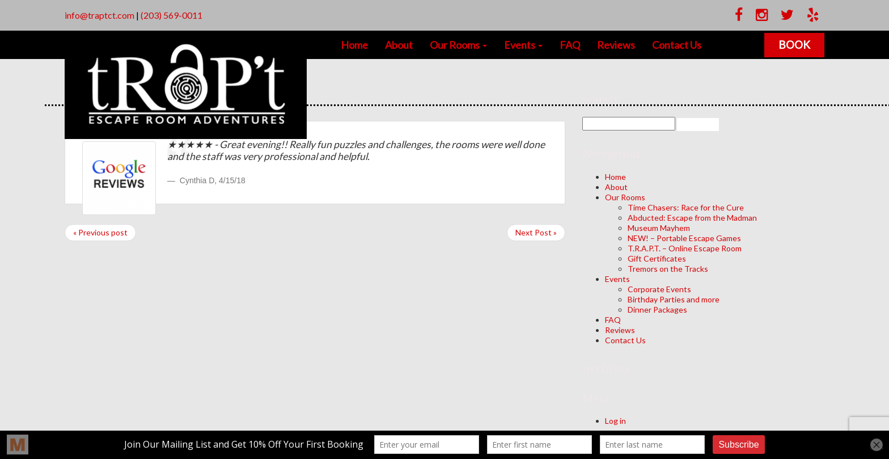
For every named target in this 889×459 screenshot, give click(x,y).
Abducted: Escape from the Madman (692, 217)
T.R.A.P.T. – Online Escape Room (685, 248)
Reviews (616, 45)
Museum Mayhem (659, 228)
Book (794, 44)
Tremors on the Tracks (668, 268)
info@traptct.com (99, 15)
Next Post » (536, 232)
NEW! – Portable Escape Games (684, 238)
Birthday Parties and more (673, 299)
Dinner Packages (657, 309)
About (399, 45)
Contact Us (676, 45)
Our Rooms (458, 45)
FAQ (570, 45)
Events (523, 45)
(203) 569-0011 (171, 15)
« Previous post (100, 232)
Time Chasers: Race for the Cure (686, 207)
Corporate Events (659, 289)
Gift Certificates (657, 258)
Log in (615, 421)
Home (354, 45)
